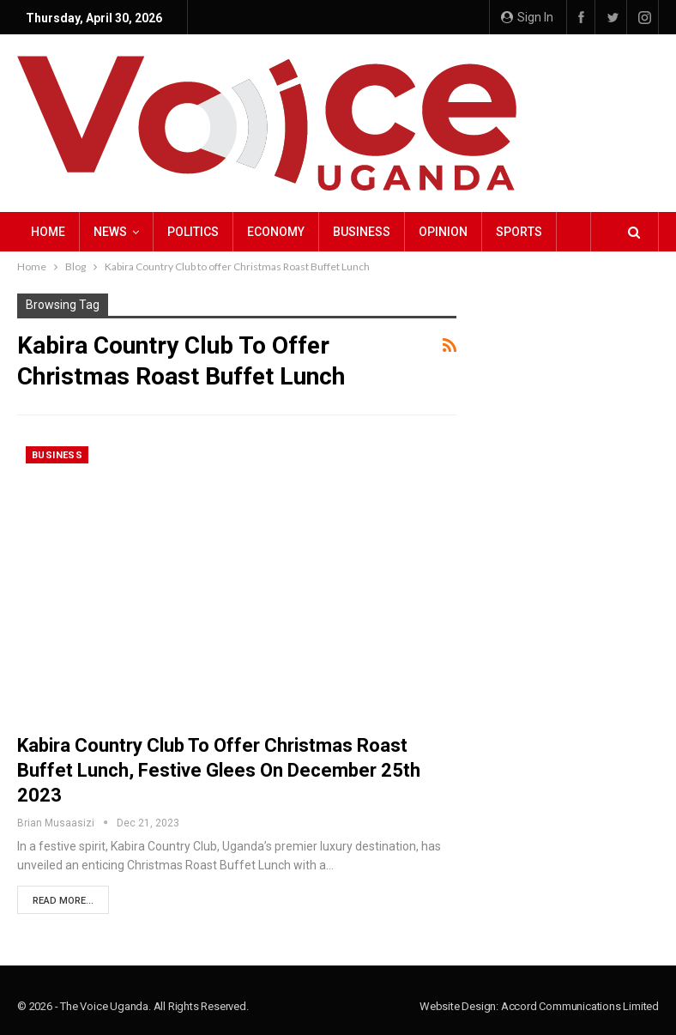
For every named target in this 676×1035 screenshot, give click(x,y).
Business (361, 232)
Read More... (63, 900)
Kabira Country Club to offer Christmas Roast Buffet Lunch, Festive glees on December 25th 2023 (218, 770)
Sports (519, 232)
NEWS (110, 232)
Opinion (443, 232)
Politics (193, 232)
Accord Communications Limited (580, 1006)
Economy (276, 232)
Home (48, 232)
